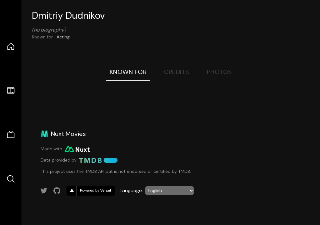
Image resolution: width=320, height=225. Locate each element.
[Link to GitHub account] (56, 190)
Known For (128, 72)
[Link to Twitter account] (44, 190)
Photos (219, 72)
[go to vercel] (91, 191)
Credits (176, 72)
